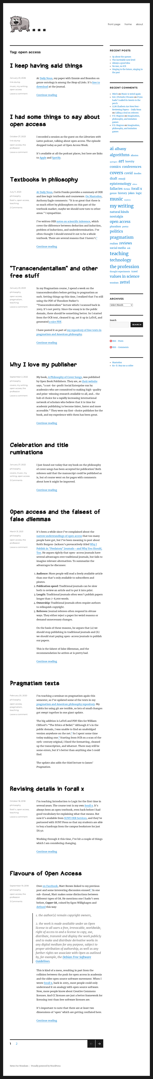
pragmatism (16, 299)
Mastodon (117, 362)
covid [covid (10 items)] (128, 173)
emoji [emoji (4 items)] (121, 178)
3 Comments (16, 480)
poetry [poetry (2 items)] (125, 226)
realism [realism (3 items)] (114, 243)
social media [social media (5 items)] (118, 248)
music (13, 86)
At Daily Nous (44, 192)
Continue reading (46, 94)
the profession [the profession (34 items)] (124, 266)
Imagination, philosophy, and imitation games (126, 119)
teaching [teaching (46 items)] (119, 253)
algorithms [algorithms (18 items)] (120, 155)
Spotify (56, 157)
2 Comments (16, 207)
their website (89, 381)
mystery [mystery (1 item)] (127, 200)
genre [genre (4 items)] (113, 193)
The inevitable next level (123, 60)
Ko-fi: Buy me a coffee (122, 365)
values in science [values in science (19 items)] (124, 276)
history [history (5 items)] (122, 193)
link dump (15, 82)
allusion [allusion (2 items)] (134, 155)
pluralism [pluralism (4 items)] (115, 226)
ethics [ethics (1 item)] (134, 184)
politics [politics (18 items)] (116, 231)
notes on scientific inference (73, 221)
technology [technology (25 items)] (120, 260)
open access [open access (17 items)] (120, 221)
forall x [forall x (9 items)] (136, 188)
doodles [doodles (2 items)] (137, 173)
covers (13, 385)
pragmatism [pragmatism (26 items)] (122, 237)
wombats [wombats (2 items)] (114, 283)
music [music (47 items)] (116, 199)
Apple (43, 157)
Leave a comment (18, 93)
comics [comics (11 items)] (115, 167)
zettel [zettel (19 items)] (125, 282)
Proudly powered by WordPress (46, 1066)
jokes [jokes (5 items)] (131, 193)
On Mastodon (93, 196)
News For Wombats (19, 1066)
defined (41, 906)
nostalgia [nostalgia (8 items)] (116, 216)
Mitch (115, 94)
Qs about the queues (121, 57)
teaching (14, 203)
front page (114, 24)
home (128, 24)
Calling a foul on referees (127, 113)
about (139, 24)
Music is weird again (131, 94)
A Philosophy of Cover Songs (65, 377)
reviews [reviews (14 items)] (125, 243)
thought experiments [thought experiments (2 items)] (120, 271)
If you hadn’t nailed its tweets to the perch (127, 100)
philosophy (15, 196)
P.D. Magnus (118, 116)
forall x (13, 200)
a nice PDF (55, 321)
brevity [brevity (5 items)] (129, 161)
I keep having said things (46, 66)
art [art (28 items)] (121, 161)
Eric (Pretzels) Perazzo (123, 97)
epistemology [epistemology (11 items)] (120, 184)
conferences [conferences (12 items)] (131, 167)
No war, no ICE (119, 66)
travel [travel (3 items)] (134, 271)
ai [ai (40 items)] (112, 148)
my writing (22, 86)
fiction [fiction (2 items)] (127, 189)
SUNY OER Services (75, 818)
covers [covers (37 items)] (116, 172)
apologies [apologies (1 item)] (113, 162)
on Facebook (50, 885)
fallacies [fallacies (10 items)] (116, 189)
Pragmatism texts (34, 684)
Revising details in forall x (47, 789)
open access (16, 89)
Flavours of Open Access (46, 874)
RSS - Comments (119, 347)
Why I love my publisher (43, 365)
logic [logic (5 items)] (139, 193)
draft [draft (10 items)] (113, 178)
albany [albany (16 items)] (120, 149)
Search (113, 320)
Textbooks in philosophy (44, 180)
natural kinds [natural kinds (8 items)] (119, 212)
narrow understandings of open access (59, 535)
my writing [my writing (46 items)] (122, 206)
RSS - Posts (116, 341)
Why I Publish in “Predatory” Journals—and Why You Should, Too (69, 548)
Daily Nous (46, 78)
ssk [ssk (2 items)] (128, 248)
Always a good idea (121, 63)
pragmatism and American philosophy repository (65, 704)
